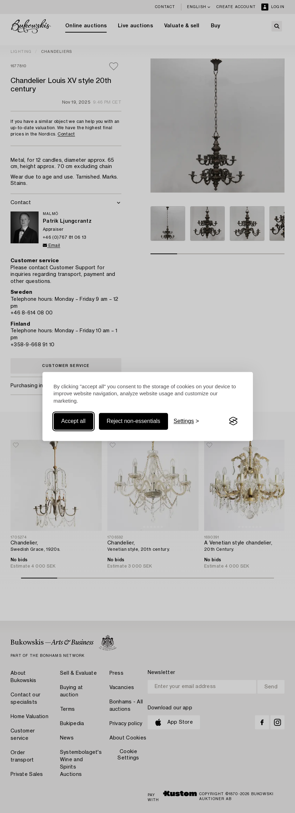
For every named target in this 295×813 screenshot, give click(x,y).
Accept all (73, 421)
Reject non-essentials (133, 421)
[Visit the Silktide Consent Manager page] (233, 421)
